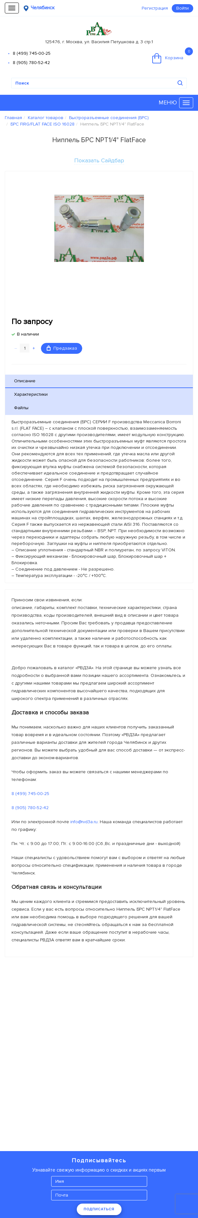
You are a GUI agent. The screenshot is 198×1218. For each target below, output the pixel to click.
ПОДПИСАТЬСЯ (99, 1209)
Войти (182, 8)
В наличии (28, 334)
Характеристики (31, 394)
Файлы (21, 407)
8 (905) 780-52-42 (31, 62)
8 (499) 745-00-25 (32, 53)
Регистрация (155, 8)
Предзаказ (62, 348)
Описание (25, 381)
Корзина (172, 55)
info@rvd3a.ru (84, 821)
